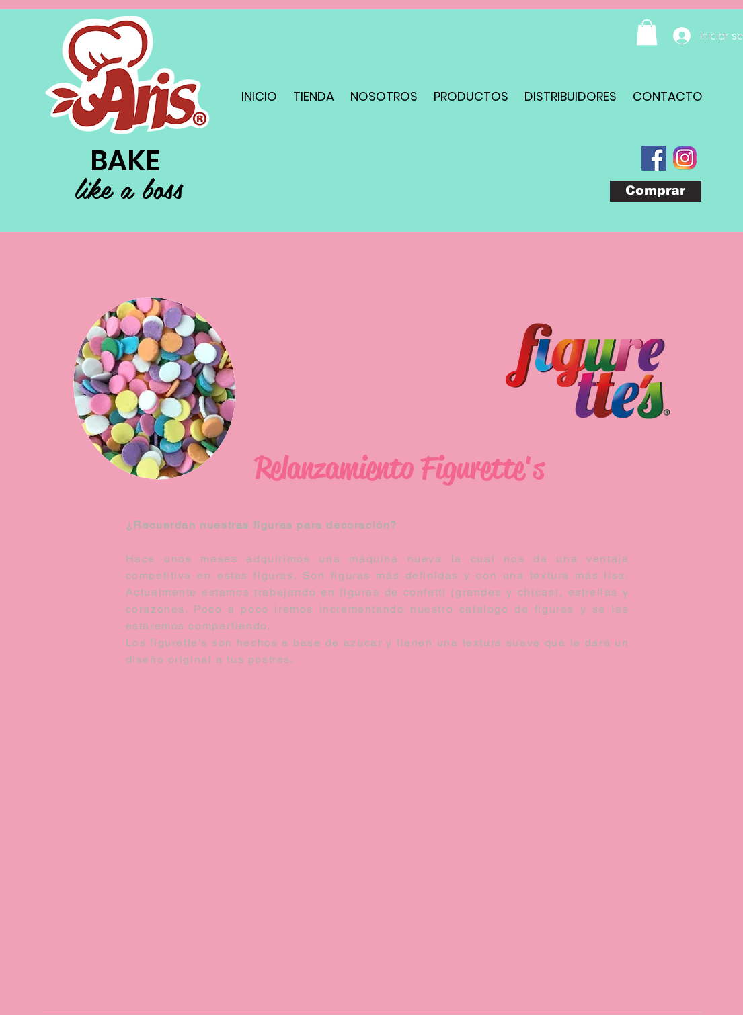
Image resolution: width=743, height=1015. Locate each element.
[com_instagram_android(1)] (684, 158)
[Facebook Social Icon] (653, 158)
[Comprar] (655, 191)
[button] (647, 32)
